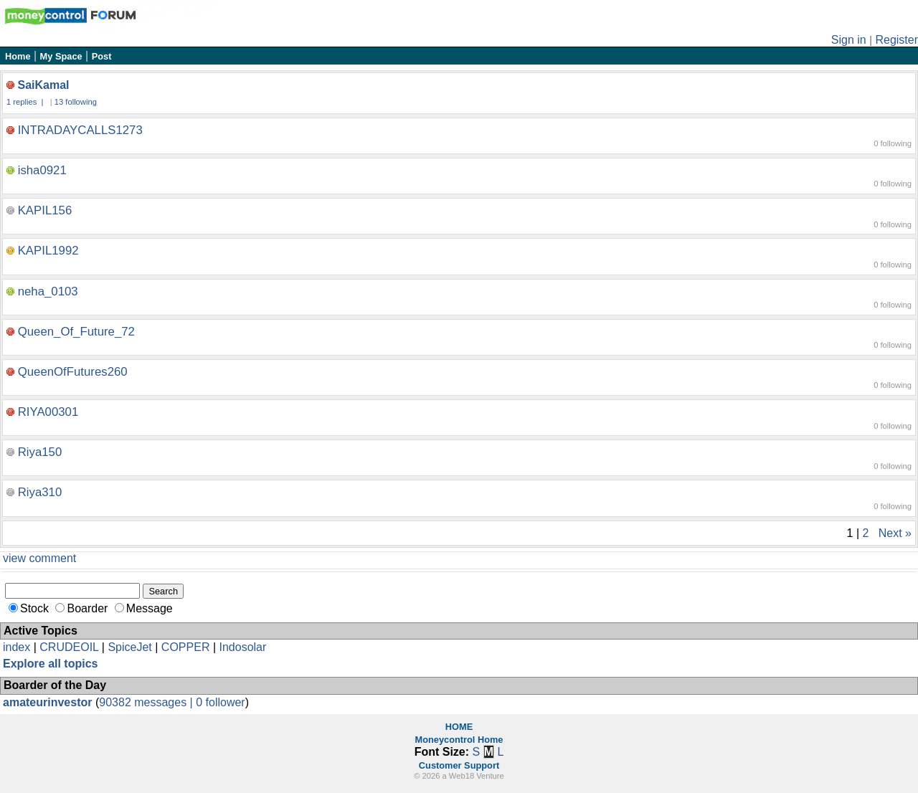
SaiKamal (43, 85)
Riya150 (40, 452)
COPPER (185, 647)
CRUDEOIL (68, 647)
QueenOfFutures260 (73, 372)
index (16, 647)
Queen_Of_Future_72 (76, 331)
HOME (459, 726)
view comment (39, 558)
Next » (895, 533)
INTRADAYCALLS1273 (80, 130)
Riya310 (40, 492)
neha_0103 (48, 291)
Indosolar (242, 647)
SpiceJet (129, 647)
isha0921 (42, 170)
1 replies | (26, 102)
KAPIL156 (45, 210)
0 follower (220, 702)
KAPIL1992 (48, 250)
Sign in (848, 40)
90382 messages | (147, 702)
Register (896, 40)
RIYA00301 (48, 412)
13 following (76, 102)
